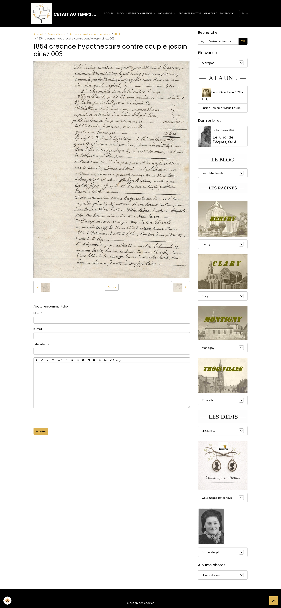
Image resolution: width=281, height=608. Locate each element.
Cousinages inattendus (217, 498)
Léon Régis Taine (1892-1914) (222, 94)
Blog (120, 13)
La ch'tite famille (212, 173)
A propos (208, 63)
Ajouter (41, 431)
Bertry (206, 244)
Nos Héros (165, 13)
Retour (111, 287)
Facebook (227, 13)
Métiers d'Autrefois (140, 13)
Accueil (109, 13)
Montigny (208, 348)
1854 (117, 34)
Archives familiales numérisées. (89, 34)
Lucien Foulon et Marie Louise (221, 108)
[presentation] (61, 418)
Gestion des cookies (140, 603)
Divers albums (56, 34)
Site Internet (42, 344)
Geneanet (210, 13)
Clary (205, 296)
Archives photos (189, 13)
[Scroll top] (273, 600)
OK (243, 41)
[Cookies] (8, 601)
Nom (37, 313)
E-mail (38, 329)
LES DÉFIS (208, 431)
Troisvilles (208, 400)
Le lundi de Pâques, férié (225, 140)
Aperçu (116, 360)
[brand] (63, 13)
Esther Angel (210, 552)
